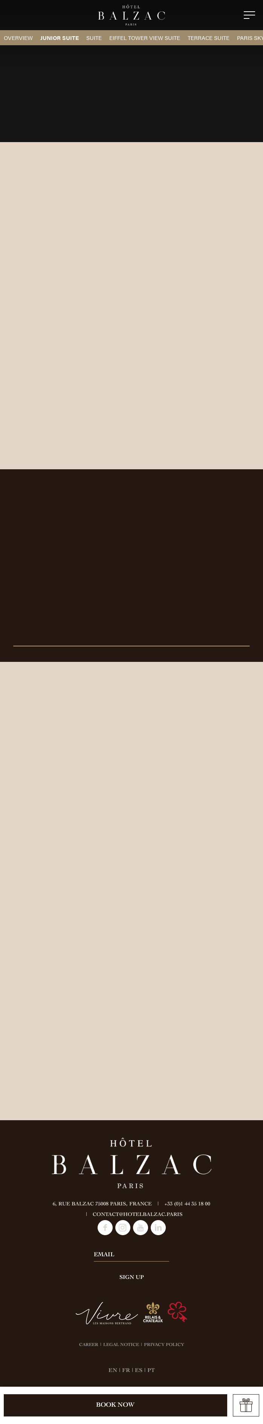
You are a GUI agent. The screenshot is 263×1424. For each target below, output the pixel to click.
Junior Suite (59, 37)
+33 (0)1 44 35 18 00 (187, 1204)
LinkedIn (158, 1227)
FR (126, 1370)
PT (151, 1370)
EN (113, 1370)
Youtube (140, 1227)
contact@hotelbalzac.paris (138, 1214)
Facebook (105, 1227)
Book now (115, 1405)
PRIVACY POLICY (164, 1345)
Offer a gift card (246, 1405)
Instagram (122, 1227)
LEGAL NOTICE (121, 1345)
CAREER (88, 1345)
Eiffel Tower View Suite (144, 37)
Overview (18, 37)
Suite (94, 37)
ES (138, 1370)
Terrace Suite (208, 37)
